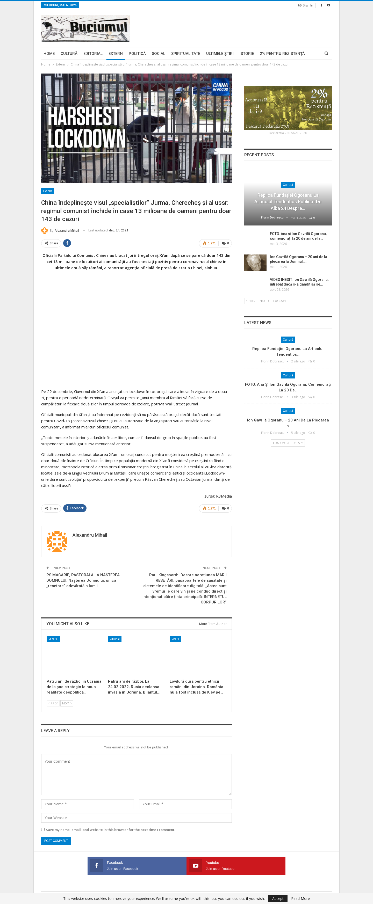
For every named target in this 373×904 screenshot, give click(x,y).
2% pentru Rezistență (282, 53)
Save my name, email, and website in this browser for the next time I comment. (110, 829)
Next (66, 702)
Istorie (247, 53)
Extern (116, 53)
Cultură (69, 53)
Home (49, 53)
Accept (278, 898)
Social (158, 53)
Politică (137, 53)
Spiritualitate (185, 53)
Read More (300, 898)
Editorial (93, 53)
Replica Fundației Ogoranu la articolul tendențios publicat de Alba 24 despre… (287, 201)
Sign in (305, 5)
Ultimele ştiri (220, 53)
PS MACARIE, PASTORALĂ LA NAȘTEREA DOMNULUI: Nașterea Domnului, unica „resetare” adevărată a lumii (83, 580)
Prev (53, 702)
